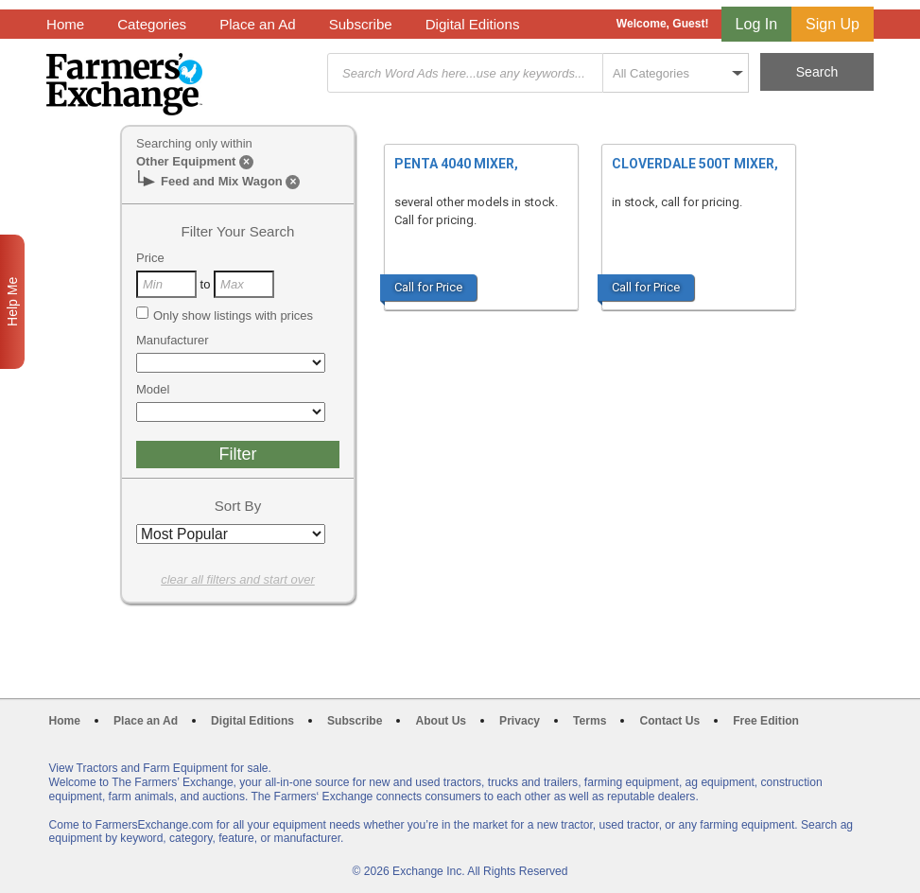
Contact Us (669, 720)
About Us (440, 720)
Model (152, 389)
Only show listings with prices (224, 315)
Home (65, 24)
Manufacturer (172, 340)
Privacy (519, 720)
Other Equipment (185, 161)
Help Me (12, 301)
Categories (151, 24)
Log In (756, 24)
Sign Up (832, 24)
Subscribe (360, 24)
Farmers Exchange (124, 84)
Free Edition (766, 720)
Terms (589, 720)
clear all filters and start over (238, 579)
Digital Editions (472, 24)
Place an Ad (257, 24)
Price (150, 258)
